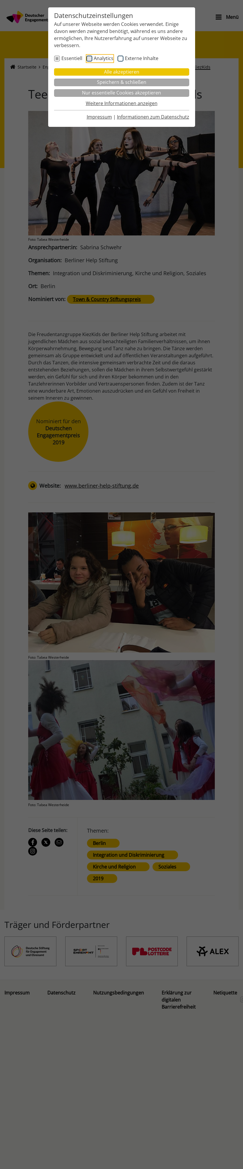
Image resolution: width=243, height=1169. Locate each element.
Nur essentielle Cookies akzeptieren (121, 92)
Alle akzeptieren (121, 72)
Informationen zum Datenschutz (153, 117)
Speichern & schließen (121, 82)
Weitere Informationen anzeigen (121, 103)
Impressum (99, 117)
